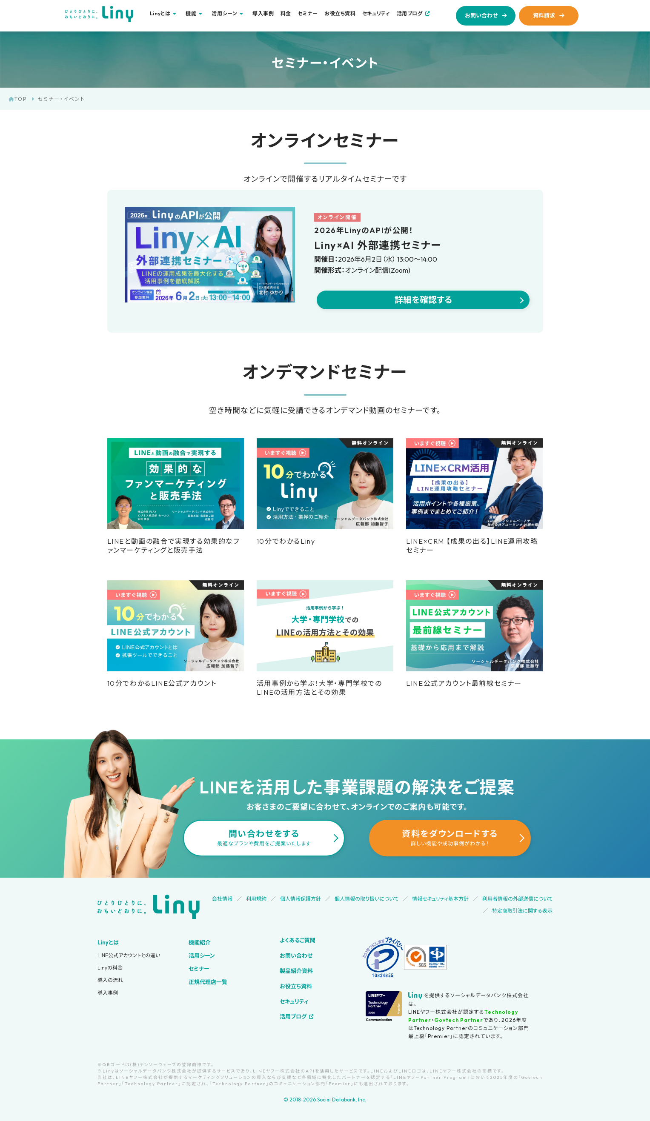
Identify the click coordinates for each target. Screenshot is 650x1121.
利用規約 (256, 899)
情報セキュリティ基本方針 (440, 899)
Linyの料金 (110, 967)
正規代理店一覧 (208, 981)
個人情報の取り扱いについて (366, 899)
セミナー (308, 13)
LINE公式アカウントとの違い (128, 955)
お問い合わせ (481, 15)
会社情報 (222, 899)
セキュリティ (376, 13)
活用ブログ (410, 13)
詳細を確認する (423, 299)
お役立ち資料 (340, 13)
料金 (286, 13)
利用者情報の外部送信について (517, 899)
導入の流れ (110, 980)
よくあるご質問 (297, 940)
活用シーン (202, 955)
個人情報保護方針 (300, 899)
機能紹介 (200, 942)
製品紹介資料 (296, 970)
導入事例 (263, 13)
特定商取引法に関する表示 (522, 910)
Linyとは (108, 942)
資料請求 (544, 15)
